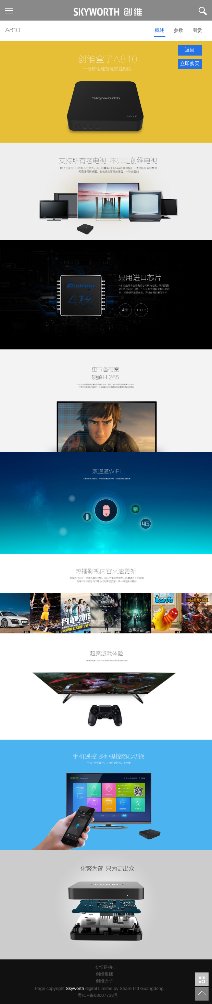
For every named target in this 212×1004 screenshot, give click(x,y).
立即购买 (189, 64)
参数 (178, 30)
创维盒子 (104, 981)
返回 (190, 50)
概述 (159, 30)
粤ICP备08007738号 (99, 995)
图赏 (197, 30)
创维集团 (104, 974)
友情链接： (106, 968)
